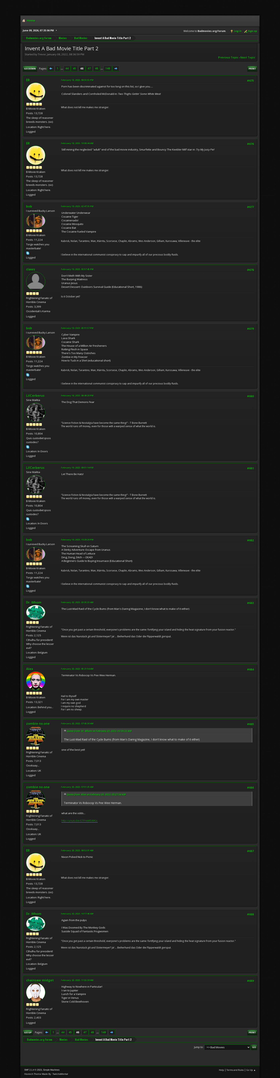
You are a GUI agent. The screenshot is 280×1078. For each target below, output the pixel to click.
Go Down (30, 68)
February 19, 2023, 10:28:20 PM (77, 539)
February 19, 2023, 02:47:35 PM (77, 206)
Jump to (198, 1047)
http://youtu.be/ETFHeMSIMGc (79, 820)
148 (107, 68)
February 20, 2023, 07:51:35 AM (77, 786)
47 (89, 68)
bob (29, 206)
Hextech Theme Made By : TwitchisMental (46, 1073)
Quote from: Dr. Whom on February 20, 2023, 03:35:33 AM (99, 731)
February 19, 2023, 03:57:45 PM (77, 269)
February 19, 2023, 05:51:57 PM (77, 328)
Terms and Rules (235, 1069)
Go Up (28, 1032)
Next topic (247, 57)
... (62, 68)
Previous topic (228, 57)
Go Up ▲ (251, 1069)
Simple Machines (51, 1070)
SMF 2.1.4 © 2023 (33, 1070)
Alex (29, 669)
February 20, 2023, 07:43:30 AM (77, 723)
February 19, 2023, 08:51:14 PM (77, 467)
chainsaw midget (40, 980)
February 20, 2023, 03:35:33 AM (77, 602)
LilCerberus (35, 395)
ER (28, 80)
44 (67, 68)
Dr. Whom (33, 602)
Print (252, 68)
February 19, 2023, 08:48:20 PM (77, 395)
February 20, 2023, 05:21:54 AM (77, 668)
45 (74, 68)
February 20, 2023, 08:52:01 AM (77, 850)
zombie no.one (38, 723)
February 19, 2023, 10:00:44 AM (77, 143)
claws (30, 269)
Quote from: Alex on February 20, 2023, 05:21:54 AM (96, 794)
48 (96, 68)
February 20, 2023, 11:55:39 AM (77, 980)
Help (221, 1069)
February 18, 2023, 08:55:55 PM (77, 79)
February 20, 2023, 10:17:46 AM (77, 913)
